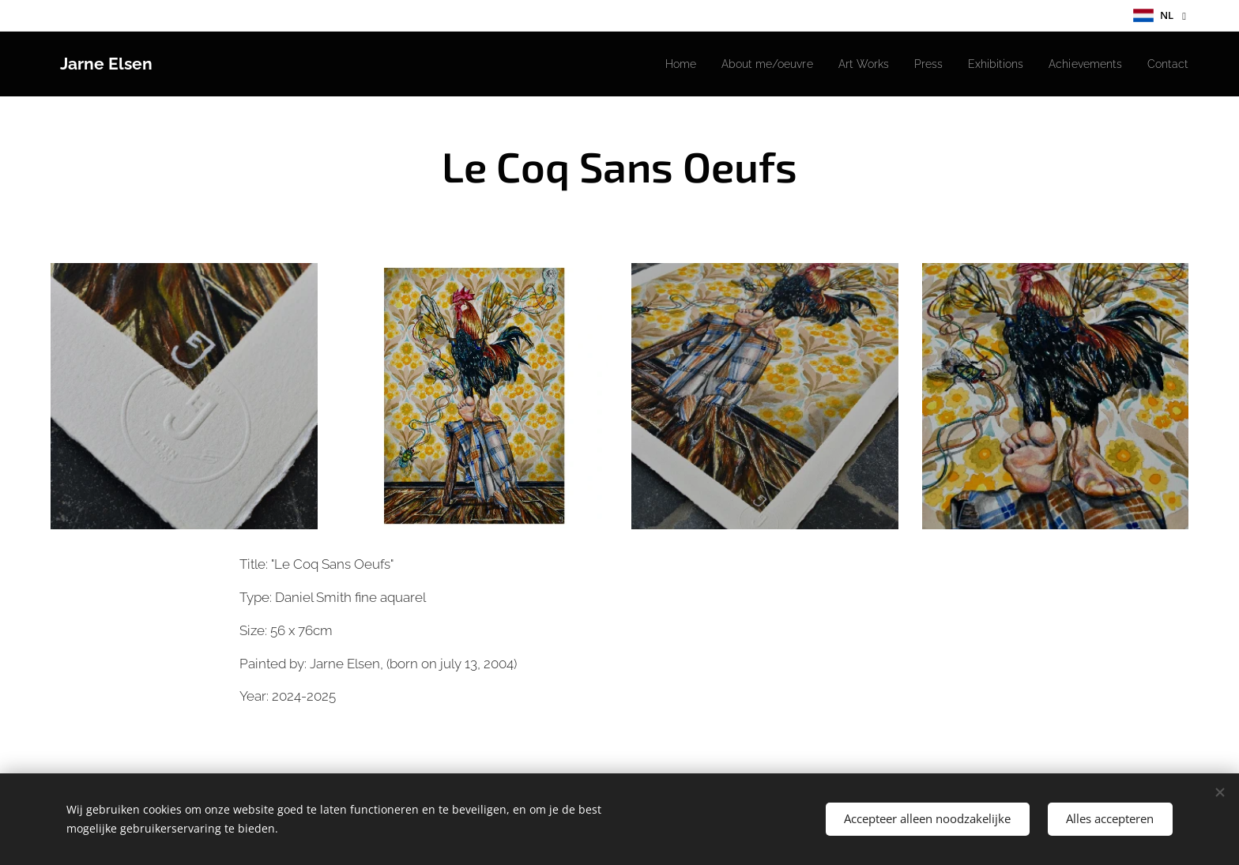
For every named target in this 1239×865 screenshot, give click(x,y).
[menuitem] (646, 64)
